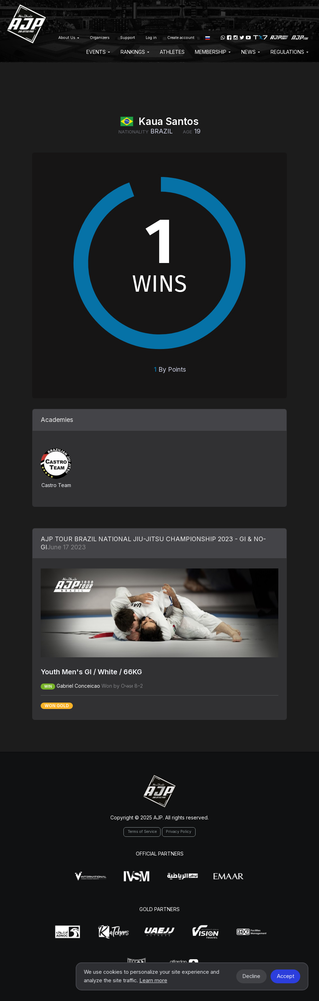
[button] (207, 37)
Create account (181, 37)
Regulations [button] (289, 52)
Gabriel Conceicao (78, 686)
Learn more (153, 980)
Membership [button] (213, 52)
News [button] (250, 52)
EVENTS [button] (98, 52)
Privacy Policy (178, 831)
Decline (251, 976)
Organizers (100, 37)
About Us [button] (68, 37)
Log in (151, 37)
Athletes (172, 52)
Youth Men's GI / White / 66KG (91, 672)
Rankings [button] (135, 52)
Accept (285, 976)
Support (127, 37)
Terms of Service (142, 831)
